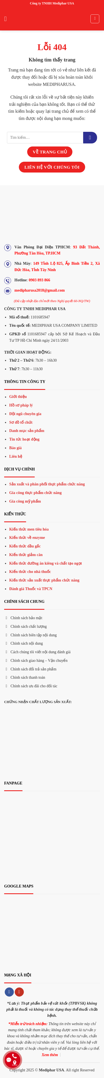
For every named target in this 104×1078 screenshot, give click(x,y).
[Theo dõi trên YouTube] (19, 992)
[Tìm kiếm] (94, 18)
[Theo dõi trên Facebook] (9, 992)
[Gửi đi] (90, 137)
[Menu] (7, 18)
